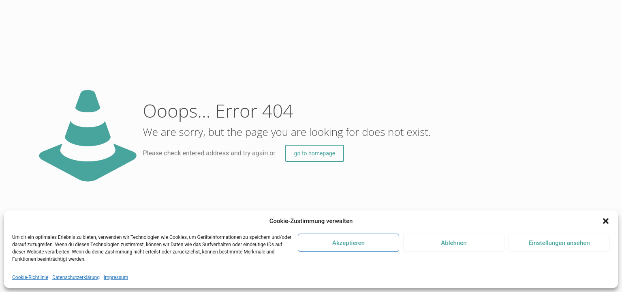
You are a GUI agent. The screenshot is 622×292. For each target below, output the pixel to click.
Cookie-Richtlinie (30, 277)
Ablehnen (453, 243)
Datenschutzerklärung (76, 277)
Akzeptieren (348, 243)
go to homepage (314, 153)
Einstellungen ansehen (559, 243)
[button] (606, 221)
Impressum (116, 277)
